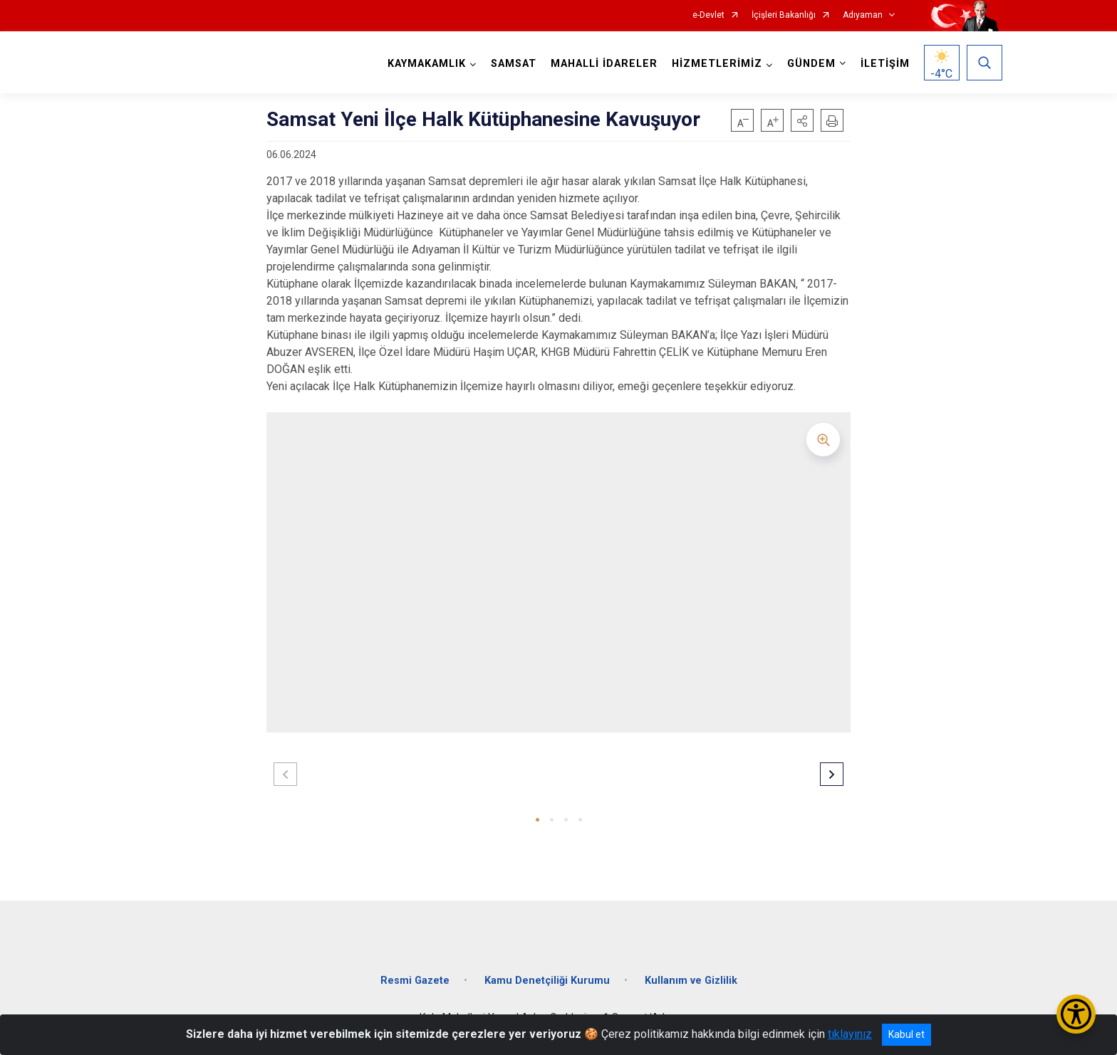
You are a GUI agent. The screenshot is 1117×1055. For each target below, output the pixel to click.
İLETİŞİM (885, 64)
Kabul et (906, 1034)
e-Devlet (708, 15)
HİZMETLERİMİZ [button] (717, 64)
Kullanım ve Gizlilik (691, 981)
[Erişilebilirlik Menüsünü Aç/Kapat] (1076, 1014)
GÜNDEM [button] (811, 64)
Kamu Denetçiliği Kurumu (547, 981)
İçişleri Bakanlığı (784, 15)
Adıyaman (863, 15)
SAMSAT (513, 64)
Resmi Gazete (415, 981)
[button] (802, 120)
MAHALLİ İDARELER (604, 64)
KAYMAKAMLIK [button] (427, 64)
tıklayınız (850, 1034)
